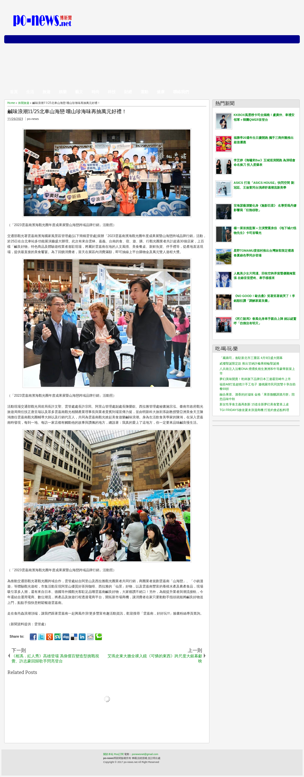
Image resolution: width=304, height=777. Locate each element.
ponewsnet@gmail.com (145, 754)
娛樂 (63, 92)
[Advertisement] (201, 47)
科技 (112, 92)
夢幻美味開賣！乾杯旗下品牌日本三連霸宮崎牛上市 (255, 379)
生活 (30, 92)
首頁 (14, 92)
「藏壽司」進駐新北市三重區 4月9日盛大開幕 (251, 358)
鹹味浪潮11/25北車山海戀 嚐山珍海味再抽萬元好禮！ (67, 112)
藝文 (79, 92)
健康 (161, 92)
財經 (128, 92)
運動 (144, 92)
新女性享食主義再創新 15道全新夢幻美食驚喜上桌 (254, 404)
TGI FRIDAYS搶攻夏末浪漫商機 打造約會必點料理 (254, 410)
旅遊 (46, 92)
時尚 (95, 92)
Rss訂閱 (119, 754)
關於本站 (108, 754)
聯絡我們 (181, 92)
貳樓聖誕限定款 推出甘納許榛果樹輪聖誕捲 (249, 363)
